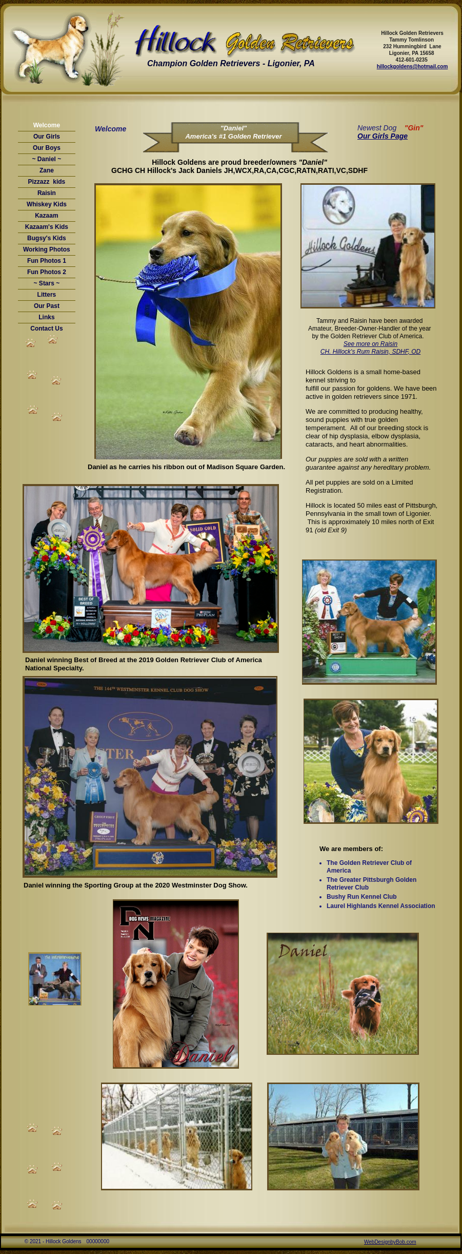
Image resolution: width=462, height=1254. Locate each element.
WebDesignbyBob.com (390, 1242)
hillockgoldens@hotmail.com (412, 66)
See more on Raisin (370, 344)
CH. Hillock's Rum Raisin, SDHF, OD (370, 351)
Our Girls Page (382, 136)
